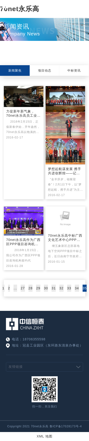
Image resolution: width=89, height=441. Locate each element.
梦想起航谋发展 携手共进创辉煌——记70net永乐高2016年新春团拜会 (64, 171)
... (15, 288)
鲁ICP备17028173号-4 (66, 426)
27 (23, 288)
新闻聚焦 (15, 70)
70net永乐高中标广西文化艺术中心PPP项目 (65, 238)
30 (46, 288)
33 (69, 288)
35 (85, 288)
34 (77, 288)
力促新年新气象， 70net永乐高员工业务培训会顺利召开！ (23, 113)
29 (38, 288)
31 (54, 288)
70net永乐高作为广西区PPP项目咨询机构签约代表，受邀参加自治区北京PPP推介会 (23, 242)
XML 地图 (44, 436)
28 (30, 288)
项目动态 (44, 70)
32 (61, 288)
